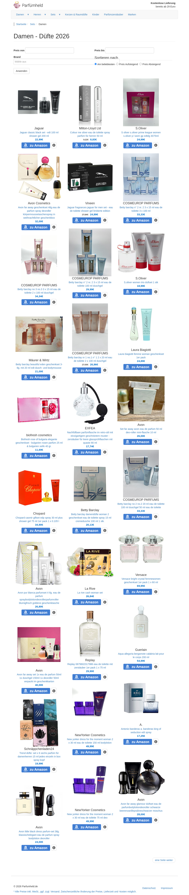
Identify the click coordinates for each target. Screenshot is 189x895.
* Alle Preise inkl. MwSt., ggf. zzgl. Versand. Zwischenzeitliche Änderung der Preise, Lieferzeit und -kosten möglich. (75, 891)
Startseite (21, 24)
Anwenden (21, 71)
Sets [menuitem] (54, 15)
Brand (17, 57)
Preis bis (99, 50)
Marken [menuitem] (132, 14)
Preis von (19, 50)
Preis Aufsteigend (127, 64)
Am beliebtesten (104, 64)
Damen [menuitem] (21, 15)
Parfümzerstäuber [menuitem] (113, 14)
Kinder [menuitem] (95, 14)
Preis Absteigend (149, 64)
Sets (32, 24)
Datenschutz (149, 888)
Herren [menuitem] (38, 15)
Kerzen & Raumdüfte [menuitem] (76, 14)
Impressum (167, 888)
